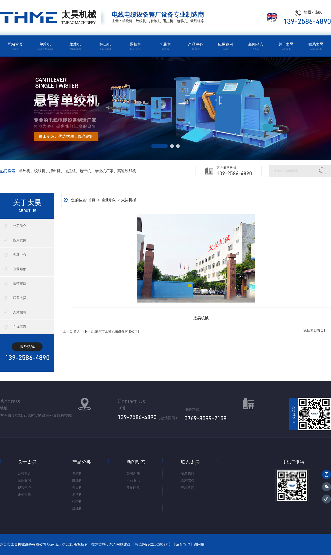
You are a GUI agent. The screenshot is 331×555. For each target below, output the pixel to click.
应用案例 (226, 46)
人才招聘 (19, 312)
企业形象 (19, 269)
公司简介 (19, 226)
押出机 (105, 46)
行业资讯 (133, 480)
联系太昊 (316, 46)
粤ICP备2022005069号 (152, 544)
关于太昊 (286, 46)
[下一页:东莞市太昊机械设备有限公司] (111, 331)
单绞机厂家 (104, 171)
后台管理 (183, 544)
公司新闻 (133, 473)
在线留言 (19, 327)
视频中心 (19, 254)
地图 (307, 12)
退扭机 (135, 46)
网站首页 (15, 46)
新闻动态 (256, 46)
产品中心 (196, 46)
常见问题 (133, 487)
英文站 (272, 19)
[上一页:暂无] (71, 331)
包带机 (165, 46)
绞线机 (75, 46)
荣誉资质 (19, 283)
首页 (91, 200)
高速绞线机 (126, 171)
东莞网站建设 (120, 544)
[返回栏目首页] (314, 330)
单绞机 (45, 46)
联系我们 (187, 473)
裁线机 (77, 509)
